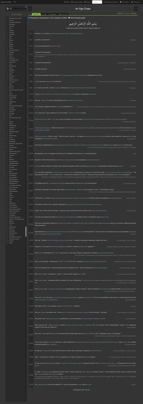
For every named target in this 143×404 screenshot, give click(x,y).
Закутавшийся (13, 161)
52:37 (31, 290)
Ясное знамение (14, 211)
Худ (10, 38)
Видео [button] (88, 2)
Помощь (11, 235)
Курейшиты (12, 227)
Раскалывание (13, 179)
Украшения (12, 102)
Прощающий (13, 96)
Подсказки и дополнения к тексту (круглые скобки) (48, 18)
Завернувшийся (14, 163)
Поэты (11, 68)
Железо (11, 129)
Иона (10, 36)
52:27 (31, 217)
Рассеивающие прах (15, 118)
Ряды (10, 137)
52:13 (31, 113)
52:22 (31, 183)
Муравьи (11, 70)
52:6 (30, 69)
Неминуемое (13, 153)
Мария (11, 54)
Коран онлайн (6, 2)
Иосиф (11, 40)
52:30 (31, 240)
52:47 (31, 364)
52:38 (31, 299)
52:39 (31, 306)
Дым (10, 104)
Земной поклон (13, 80)
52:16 (31, 137)
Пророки (11, 58)
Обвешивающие (14, 181)
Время (11, 221)
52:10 (31, 94)
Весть (10, 171)
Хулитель (11, 223)
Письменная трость (14, 151)
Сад (10, 92)
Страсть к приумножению (16, 219)
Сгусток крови (13, 207)
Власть (11, 149)
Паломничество (13, 60)
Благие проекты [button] (77, 2)
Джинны (11, 159)
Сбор (10, 133)
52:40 (31, 312)
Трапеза (11, 26)
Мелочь (11, 229)
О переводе (52, 14)
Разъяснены (12, 98)
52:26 (31, 211)
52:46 (31, 357)
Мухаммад (12, 110)
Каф (10, 116)
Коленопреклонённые (15, 106)
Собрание (12, 139)
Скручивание (13, 177)
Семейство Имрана (15, 22)
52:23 (31, 191)
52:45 (31, 351)
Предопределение (15, 209)
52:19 (31, 160)
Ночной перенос (14, 50)
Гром (10, 42)
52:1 (30, 33)
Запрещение (13, 147)
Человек (11, 167)
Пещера (11, 52)
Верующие (12, 62)
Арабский (120, 13)
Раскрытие (12, 203)
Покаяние (12, 34)
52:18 (31, 153)
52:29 (31, 233)
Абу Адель (125, 2)
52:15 (31, 129)
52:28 (31, 224)
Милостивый (12, 126)
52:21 (31, 175)
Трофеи (11, 32)
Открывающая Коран (15, 18)
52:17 (31, 146)
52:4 (30, 54)
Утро (10, 201)
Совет (11, 100)
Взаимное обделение (15, 143)
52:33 (31, 261)
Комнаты (11, 114)
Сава (10, 84)
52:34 (31, 268)
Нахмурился (12, 175)
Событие (11, 128)
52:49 (31, 384)
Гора (10, 120)
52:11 (31, 100)
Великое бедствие (14, 217)
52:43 (31, 335)
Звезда (11, 122)
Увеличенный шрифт (77, 18)
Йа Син (11, 88)
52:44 (31, 343)
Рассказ (11, 72)
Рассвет (11, 241)
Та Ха (11, 56)
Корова (11, 20)
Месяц (11, 124)
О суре (44, 14)
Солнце (11, 197)
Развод (11, 145)
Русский (19, 14)
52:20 (31, 166)
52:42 (31, 326)
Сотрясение (12, 213)
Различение (12, 66)
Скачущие (12, 215)
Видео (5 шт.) (63, 14)
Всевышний (12, 189)
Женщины (12, 24)
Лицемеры (12, 141)
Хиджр (11, 46)
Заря (10, 193)
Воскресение (13, 165)
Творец (11, 86)
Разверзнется (13, 183)
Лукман (11, 78)
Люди (11, 243)
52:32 (31, 254)
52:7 (30, 75)
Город (11, 195)
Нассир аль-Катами (111, 2)
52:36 (31, 281)
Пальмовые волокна (15, 237)
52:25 (31, 204)
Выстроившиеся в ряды (16, 90)
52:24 (31, 198)
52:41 (31, 319)
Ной (10, 157)
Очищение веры (14, 239)
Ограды (11, 30)
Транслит (13, 14)
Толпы (11, 94)
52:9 (30, 88)
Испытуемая (12, 135)
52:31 (31, 246)
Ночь (10, 199)
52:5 (30, 63)
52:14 (31, 120)
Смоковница (12, 205)
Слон (10, 225)
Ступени (11, 155)
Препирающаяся (14, 131)
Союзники (12, 82)
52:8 (30, 81)
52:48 (31, 375)
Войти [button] (67, 2)
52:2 (30, 40)
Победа (11, 112)
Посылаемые (13, 169)
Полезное (136, 2)
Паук (10, 74)
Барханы (11, 108)
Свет (10, 64)
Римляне (11, 76)
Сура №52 (36, 14)
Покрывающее (13, 191)
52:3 (30, 46)
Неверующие (13, 233)
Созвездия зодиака (15, 185)
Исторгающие (13, 173)
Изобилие (12, 231)
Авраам (11, 44)
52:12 (31, 107)
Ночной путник (13, 187)
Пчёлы (11, 48)
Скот (10, 28)
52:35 (31, 274)
